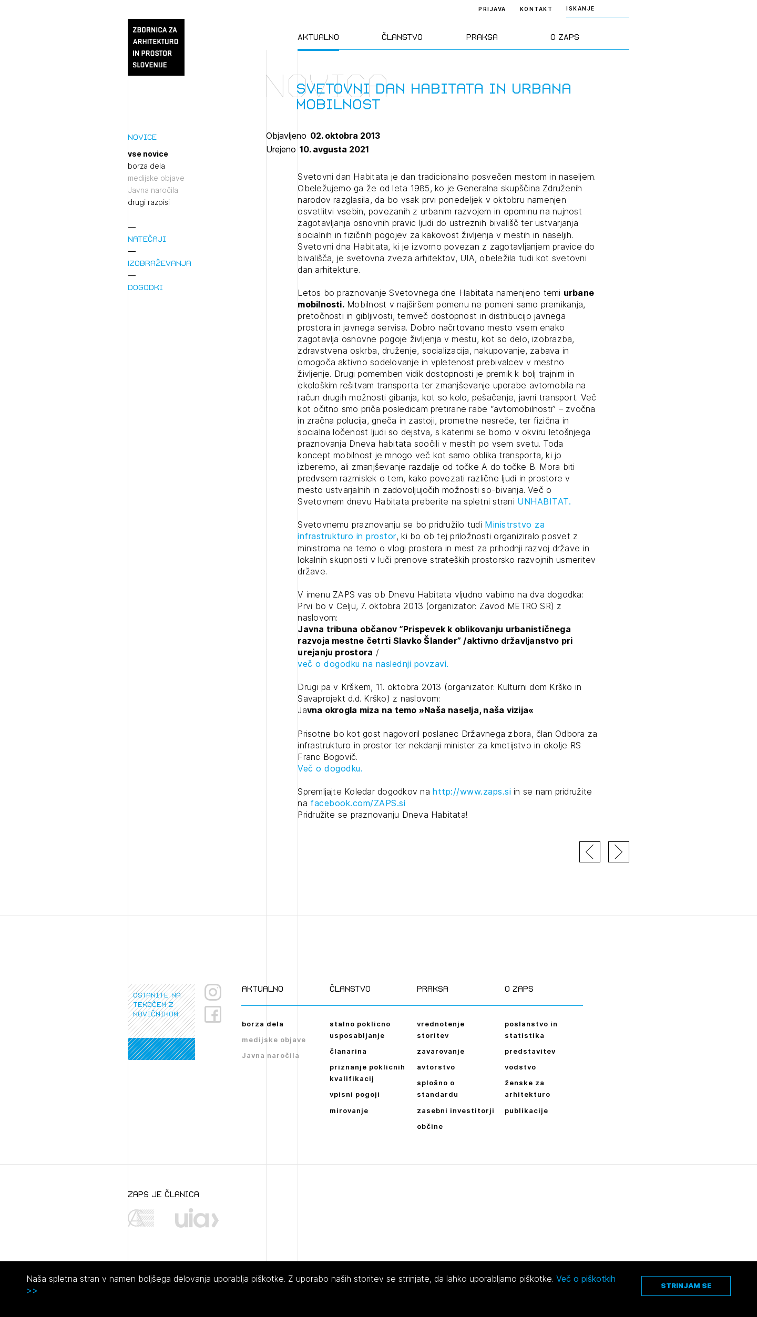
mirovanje (349, 1110)
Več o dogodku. (330, 768)
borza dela (146, 166)
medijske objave (156, 178)
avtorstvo (436, 1067)
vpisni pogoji (355, 1094)
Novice (142, 136)
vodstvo (520, 1067)
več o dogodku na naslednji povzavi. (373, 664)
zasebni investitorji (456, 1110)
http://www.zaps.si (472, 791)
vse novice (148, 154)
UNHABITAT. (544, 501)
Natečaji (147, 238)
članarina (348, 1051)
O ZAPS (564, 37)
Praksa (482, 37)
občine (430, 1126)
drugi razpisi (149, 202)
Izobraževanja (159, 263)
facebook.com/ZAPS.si (357, 803)
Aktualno (318, 37)
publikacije (526, 1110)
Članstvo (402, 37)
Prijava (492, 9)
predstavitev (530, 1051)
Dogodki (145, 287)
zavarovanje (441, 1051)
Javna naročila (153, 190)
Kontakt (536, 9)
